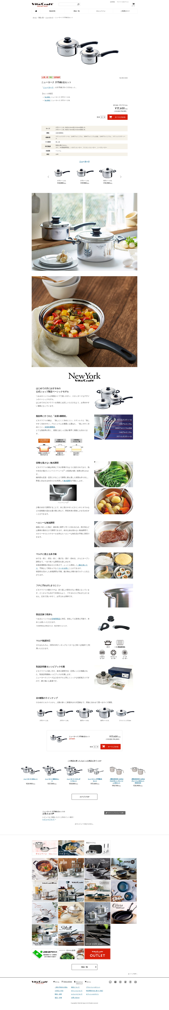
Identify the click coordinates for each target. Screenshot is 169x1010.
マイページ (122, 1)
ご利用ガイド (125, 11)
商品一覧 (77, 11)
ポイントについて (76, 991)
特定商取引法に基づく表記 (94, 991)
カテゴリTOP (84, 797)
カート (133, 4)
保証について (75, 987)
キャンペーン (100, 11)
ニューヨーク (49, 17)
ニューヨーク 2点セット (31, 779)
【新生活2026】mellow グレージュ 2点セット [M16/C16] (138, 781)
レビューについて (49, 819)
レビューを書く (114, 813)
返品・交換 (58, 997)
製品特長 (52, 11)
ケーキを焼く (63, 568)
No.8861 (47, 97)
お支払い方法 (59, 991)
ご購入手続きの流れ (61, 987)
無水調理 (67, 481)
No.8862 (47, 100)
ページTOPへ (132, 974)
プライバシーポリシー (93, 987)
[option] (84, 47)
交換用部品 (56, 619)
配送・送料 (58, 994)
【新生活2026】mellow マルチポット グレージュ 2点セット (116, 781)
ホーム (35, 17)
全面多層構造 (50, 427)
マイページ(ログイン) (78, 982)
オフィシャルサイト (92, 994)
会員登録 (112, 1)
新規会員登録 (66, 982)
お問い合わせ (75, 997)
